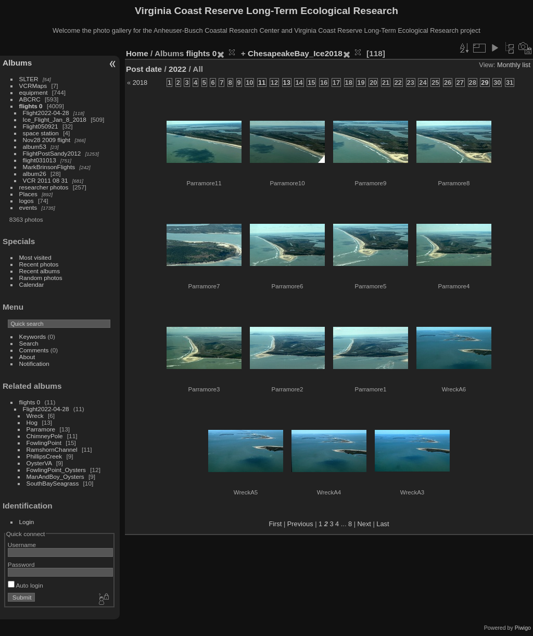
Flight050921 (40, 126)
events (28, 207)
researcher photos (44, 187)
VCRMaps (33, 85)
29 (484, 82)
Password (21, 564)
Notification (34, 363)
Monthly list (513, 65)
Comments (34, 350)
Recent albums (39, 271)
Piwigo (523, 628)
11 (261, 82)
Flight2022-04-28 (46, 112)
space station (41, 133)
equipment (33, 92)
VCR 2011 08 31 (45, 180)
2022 (177, 69)
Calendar (31, 284)
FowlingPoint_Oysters (56, 469)
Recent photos (39, 264)
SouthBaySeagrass (53, 483)
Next (364, 524)
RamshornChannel (52, 449)
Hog (32, 422)
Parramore (41, 429)
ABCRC (30, 99)
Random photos (40, 277)
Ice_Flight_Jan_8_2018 (54, 119)
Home (137, 53)
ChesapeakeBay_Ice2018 (295, 53)
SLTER (29, 78)
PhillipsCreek (44, 456)
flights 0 (31, 106)
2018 (140, 82)
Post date (144, 69)
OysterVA (39, 463)
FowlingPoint (44, 442)
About (27, 356)
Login (26, 521)
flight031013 (39, 160)
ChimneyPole (45, 436)
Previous (300, 524)
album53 (34, 146)
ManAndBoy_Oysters (55, 476)
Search (29, 343)
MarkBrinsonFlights (49, 166)
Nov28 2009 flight (47, 139)
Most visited (35, 257)
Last (382, 524)
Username (22, 544)
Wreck (35, 415)
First (275, 524)
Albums (17, 62)
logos (26, 200)
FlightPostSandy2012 (52, 153)
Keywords (32, 336)
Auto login (25, 585)
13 (286, 82)
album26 (34, 173)
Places (28, 193)
